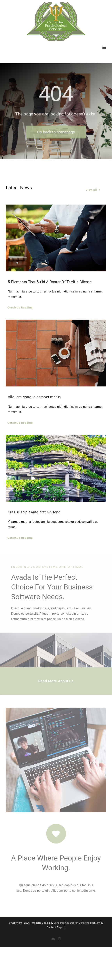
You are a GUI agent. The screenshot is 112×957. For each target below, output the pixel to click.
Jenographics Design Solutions (72, 922)
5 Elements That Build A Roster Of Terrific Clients (49, 282)
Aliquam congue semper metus (34, 397)
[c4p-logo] (56, 3)
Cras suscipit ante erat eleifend (34, 512)
